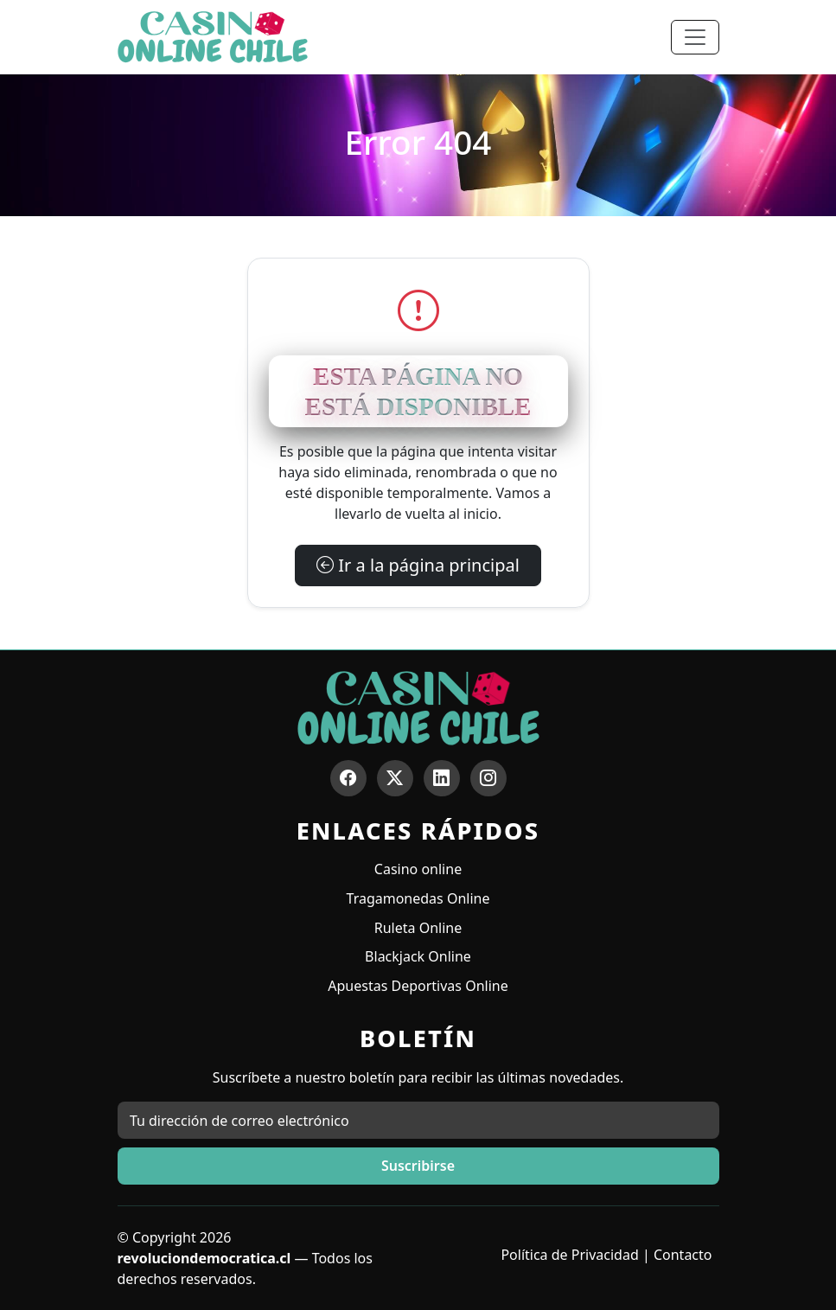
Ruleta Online (418, 927)
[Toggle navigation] (695, 37)
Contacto (683, 1254)
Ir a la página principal (418, 565)
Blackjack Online (418, 956)
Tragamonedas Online (418, 898)
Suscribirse (418, 1165)
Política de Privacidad (569, 1254)
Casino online (418, 869)
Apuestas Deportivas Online (417, 985)
